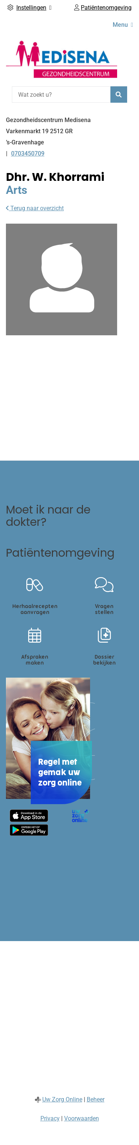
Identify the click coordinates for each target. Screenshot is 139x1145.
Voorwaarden (81, 1118)
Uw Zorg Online (62, 1099)
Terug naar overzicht (35, 208)
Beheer (96, 1099)
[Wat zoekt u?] (61, 94)
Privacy (50, 1118)
